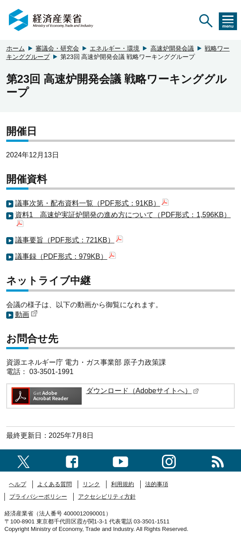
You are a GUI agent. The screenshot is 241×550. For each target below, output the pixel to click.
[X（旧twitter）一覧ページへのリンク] (23, 460)
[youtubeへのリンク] (120, 460)
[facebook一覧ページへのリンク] (72, 460)
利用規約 (122, 484)
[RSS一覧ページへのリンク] (217, 460)
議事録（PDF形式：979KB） (65, 256)
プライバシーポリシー (38, 496)
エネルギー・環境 (114, 48)
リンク (91, 484)
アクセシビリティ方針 (107, 496)
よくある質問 (54, 484)
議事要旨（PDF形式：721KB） (69, 240)
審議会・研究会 (57, 48)
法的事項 (156, 484)
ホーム (15, 48)
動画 (26, 314)
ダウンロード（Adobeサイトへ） (142, 390)
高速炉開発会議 (172, 48)
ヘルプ (17, 484)
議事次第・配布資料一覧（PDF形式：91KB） (92, 203)
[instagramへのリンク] (169, 460)
